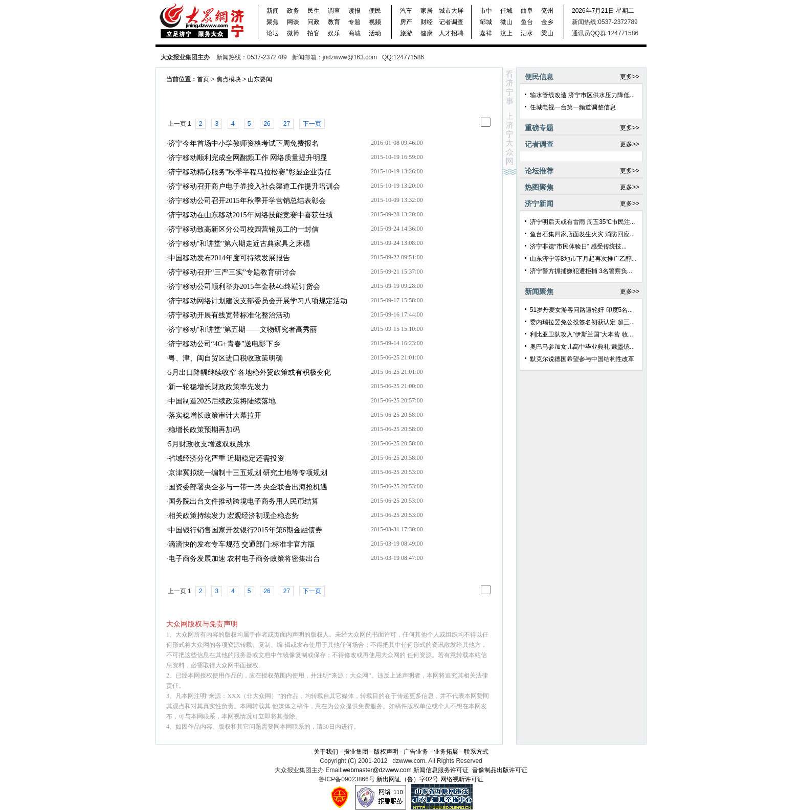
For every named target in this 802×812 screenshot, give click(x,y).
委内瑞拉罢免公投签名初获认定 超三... (582, 322)
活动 (375, 33)
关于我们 (326, 751)
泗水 (527, 33)
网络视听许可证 (461, 779)
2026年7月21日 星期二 (603, 10)
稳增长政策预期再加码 (204, 430)
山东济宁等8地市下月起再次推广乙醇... (583, 258)
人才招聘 (451, 33)
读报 (354, 10)
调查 (334, 10)
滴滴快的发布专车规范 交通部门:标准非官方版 (241, 544)
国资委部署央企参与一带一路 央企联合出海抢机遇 (248, 487)
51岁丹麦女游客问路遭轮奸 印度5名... (581, 309)
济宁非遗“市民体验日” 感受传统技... (578, 246)
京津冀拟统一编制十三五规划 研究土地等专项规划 (248, 473)
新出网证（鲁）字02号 (407, 779)
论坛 (272, 33)
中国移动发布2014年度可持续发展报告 (229, 258)
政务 (293, 10)
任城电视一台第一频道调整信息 (573, 107)
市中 (486, 10)
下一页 (312, 123)
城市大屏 (451, 10)
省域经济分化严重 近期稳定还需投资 (226, 458)
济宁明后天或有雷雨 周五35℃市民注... (582, 221)
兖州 (547, 10)
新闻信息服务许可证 (441, 770)
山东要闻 (260, 79)
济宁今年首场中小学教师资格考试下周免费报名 (243, 143)
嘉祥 (486, 33)
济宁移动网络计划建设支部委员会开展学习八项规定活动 (257, 301)
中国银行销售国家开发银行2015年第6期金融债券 (245, 530)
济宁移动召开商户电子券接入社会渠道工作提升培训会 (254, 186)
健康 (426, 33)
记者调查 (451, 22)
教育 (334, 22)
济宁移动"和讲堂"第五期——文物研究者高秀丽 (242, 329)
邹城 (486, 22)
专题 (354, 22)
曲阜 (527, 10)
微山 (506, 22)
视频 (375, 22)
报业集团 (356, 751)
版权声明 (386, 751)
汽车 (406, 10)
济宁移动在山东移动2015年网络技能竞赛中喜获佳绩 (250, 215)
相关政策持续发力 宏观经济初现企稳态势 (233, 516)
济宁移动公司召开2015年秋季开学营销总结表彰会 (247, 201)
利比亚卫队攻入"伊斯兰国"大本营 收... (581, 334)
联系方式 (476, 751)
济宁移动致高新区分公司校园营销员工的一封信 (243, 229)
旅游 (406, 33)
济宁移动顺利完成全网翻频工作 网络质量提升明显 (248, 158)
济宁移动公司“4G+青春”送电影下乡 (224, 344)
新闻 (272, 10)
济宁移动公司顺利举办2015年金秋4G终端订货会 (244, 286)
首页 (203, 79)
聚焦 (272, 22)
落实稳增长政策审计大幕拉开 (214, 415)
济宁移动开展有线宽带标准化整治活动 (229, 315)
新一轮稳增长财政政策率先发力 (218, 387)
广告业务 (416, 751)
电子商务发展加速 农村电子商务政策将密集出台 (244, 558)
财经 (426, 22)
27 (286, 123)
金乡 (547, 22)
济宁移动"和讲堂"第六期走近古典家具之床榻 (239, 243)
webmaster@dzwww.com (377, 770)
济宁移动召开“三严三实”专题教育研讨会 (232, 272)
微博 (293, 33)
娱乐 (334, 33)
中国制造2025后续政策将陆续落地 (222, 401)
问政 (313, 22)
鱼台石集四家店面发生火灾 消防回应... (582, 234)
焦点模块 (228, 79)
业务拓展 (447, 751)
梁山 (547, 33)
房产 (406, 22)
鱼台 (527, 22)
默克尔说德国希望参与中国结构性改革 (582, 359)
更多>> (629, 76)
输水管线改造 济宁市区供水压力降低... (582, 95)
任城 (506, 10)
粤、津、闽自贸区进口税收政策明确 (225, 358)
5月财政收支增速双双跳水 (209, 444)
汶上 (506, 33)
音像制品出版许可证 (499, 770)
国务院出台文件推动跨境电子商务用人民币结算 (243, 501)
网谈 (293, 22)
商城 (354, 33)
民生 (313, 10)
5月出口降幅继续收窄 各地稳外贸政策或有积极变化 (249, 372)
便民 (375, 10)
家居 (426, 10)
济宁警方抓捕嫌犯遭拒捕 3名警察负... (581, 271)
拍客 (313, 33)
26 (266, 123)
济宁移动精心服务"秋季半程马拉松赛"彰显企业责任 (249, 172)
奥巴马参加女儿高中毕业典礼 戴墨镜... (582, 346)
